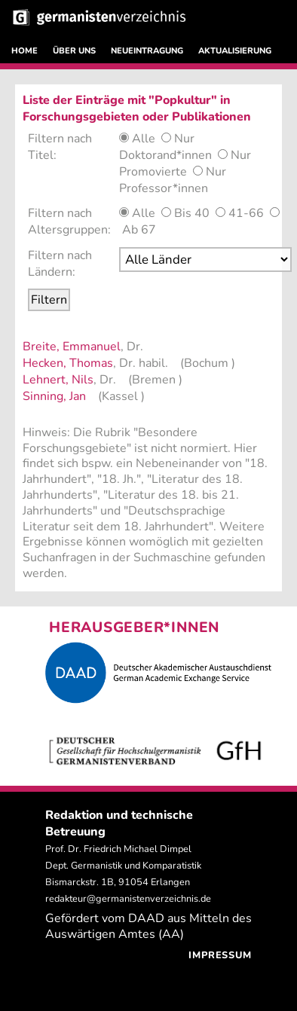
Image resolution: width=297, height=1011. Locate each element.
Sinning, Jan (54, 396)
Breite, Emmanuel (72, 346)
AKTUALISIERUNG (234, 51)
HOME (24, 51)
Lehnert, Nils (58, 379)
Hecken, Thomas (68, 363)
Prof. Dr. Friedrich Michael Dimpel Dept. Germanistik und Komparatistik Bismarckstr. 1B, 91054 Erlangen (123, 865)
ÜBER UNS (74, 51)
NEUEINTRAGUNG (147, 51)
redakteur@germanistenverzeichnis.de (128, 899)
